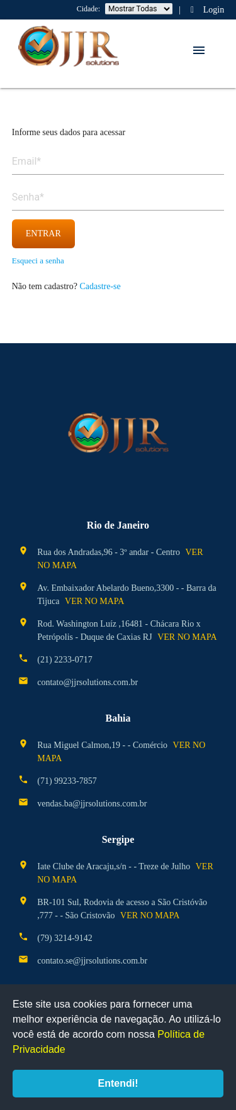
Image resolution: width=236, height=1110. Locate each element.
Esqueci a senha (38, 260)
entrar (43, 233)
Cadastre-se (99, 286)
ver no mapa (94, 601)
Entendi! (118, 1083)
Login (205, 9)
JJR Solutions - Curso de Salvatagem (68, 47)
